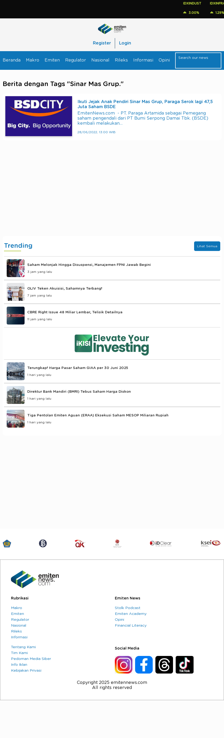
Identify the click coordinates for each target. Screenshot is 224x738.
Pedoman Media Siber (31, 659)
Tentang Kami (23, 647)
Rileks (121, 60)
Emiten (52, 60)
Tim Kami (19, 653)
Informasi (143, 60)
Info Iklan (19, 665)
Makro (32, 60)
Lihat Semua (207, 246)
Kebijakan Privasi (26, 670)
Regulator (75, 60)
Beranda (12, 60)
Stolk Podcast (127, 608)
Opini (164, 60)
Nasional (100, 60)
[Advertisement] (112, 193)
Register (102, 43)
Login (125, 43)
